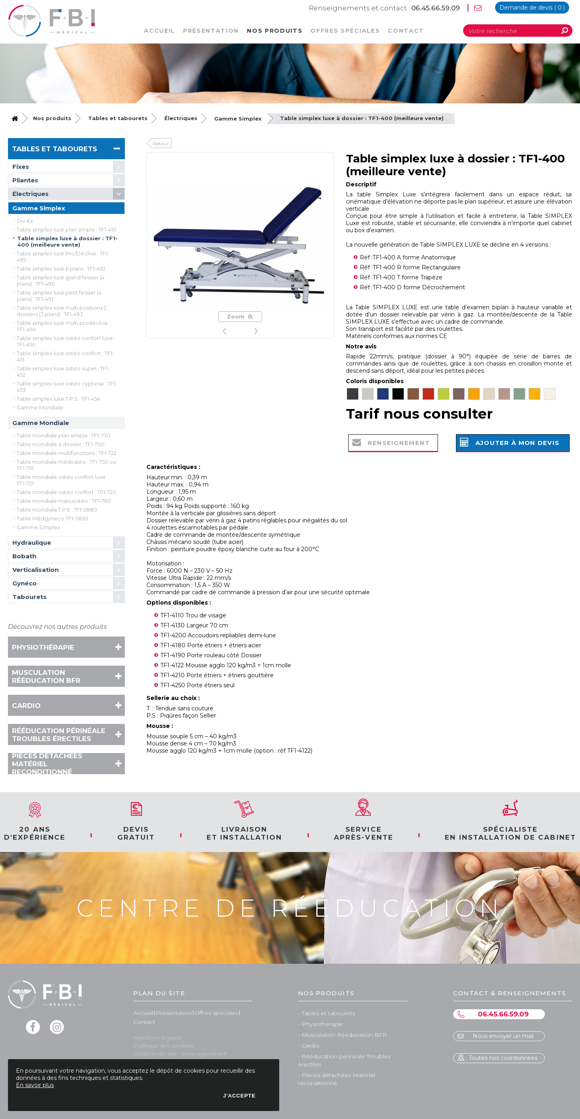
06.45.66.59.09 (384, 8)
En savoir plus (35, 1085)
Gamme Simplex (238, 118)
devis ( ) (532, 7)
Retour (161, 143)
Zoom (240, 316)
